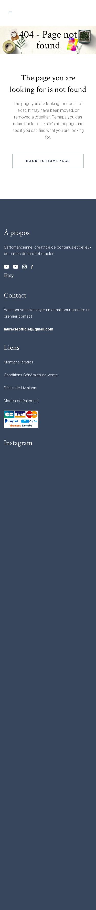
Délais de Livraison (20, 388)
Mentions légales (18, 362)
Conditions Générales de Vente (31, 375)
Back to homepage (48, 161)
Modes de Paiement (21, 400)
